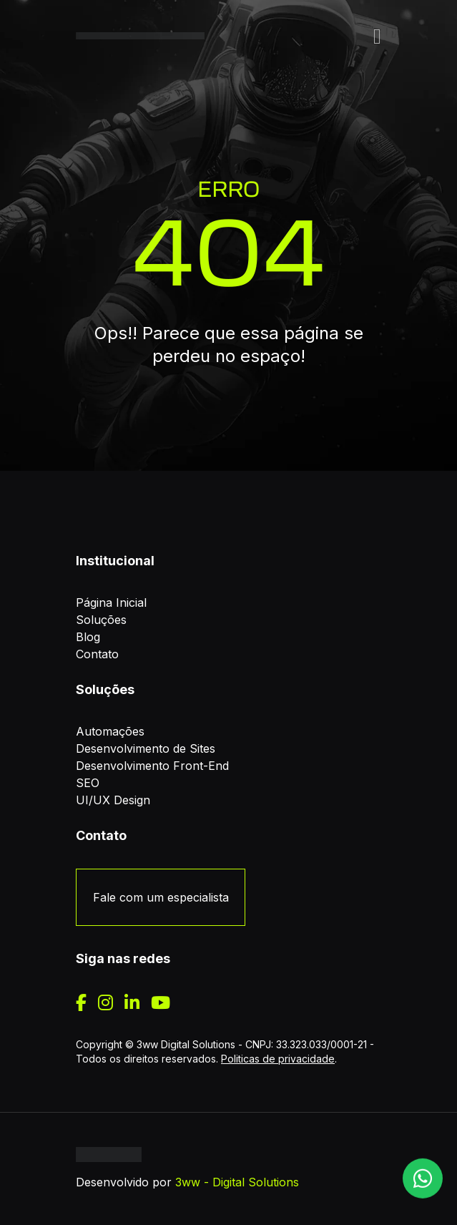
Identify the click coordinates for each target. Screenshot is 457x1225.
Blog (88, 637)
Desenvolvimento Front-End (152, 765)
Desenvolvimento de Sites (145, 748)
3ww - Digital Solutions (237, 1182)
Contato (97, 654)
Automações (110, 731)
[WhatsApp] (423, 1176)
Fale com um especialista (161, 897)
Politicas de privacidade (278, 1059)
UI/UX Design (113, 800)
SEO (87, 783)
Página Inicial (111, 602)
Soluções (101, 619)
